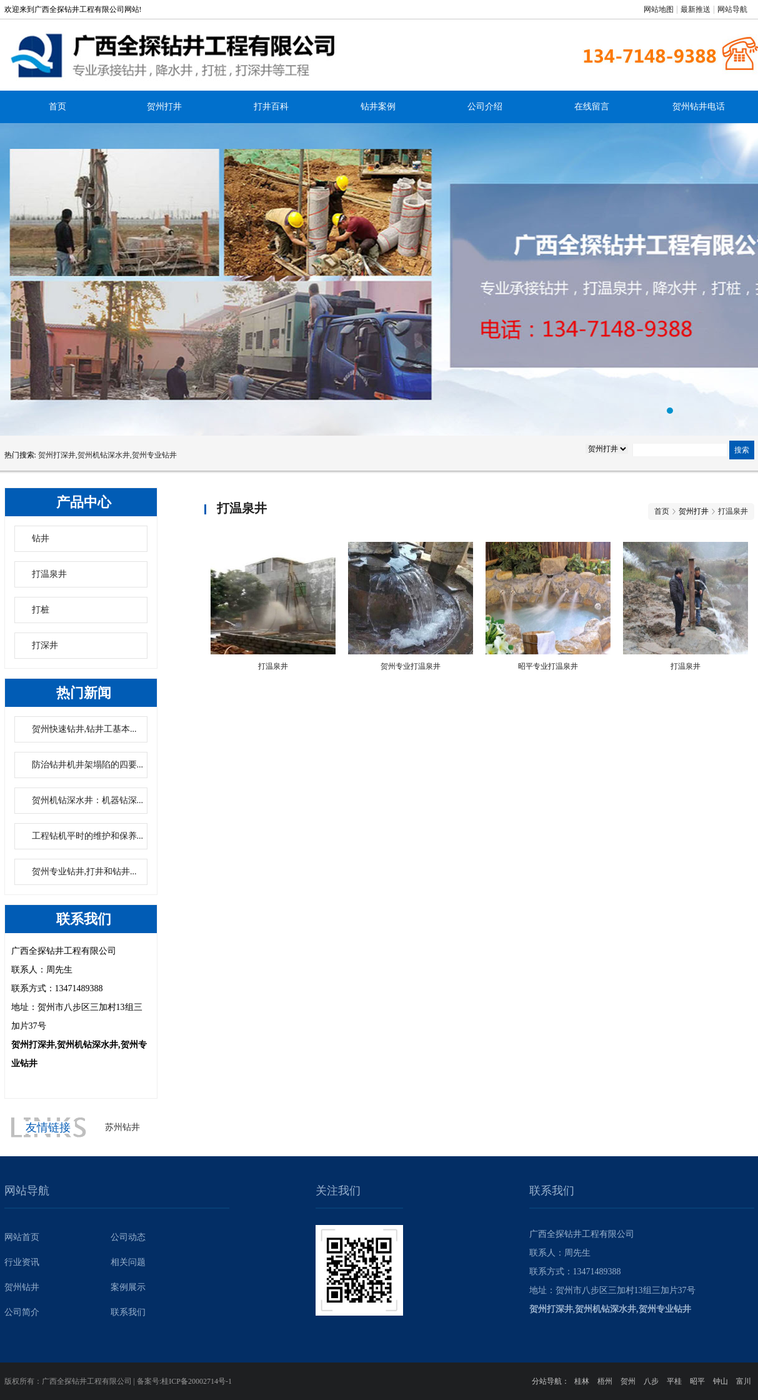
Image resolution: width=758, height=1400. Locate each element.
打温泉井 (49, 574)
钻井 (40, 538)
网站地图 (659, 9)
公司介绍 (484, 106)
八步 (651, 1381)
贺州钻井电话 (698, 106)
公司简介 (21, 1312)
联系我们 (128, 1312)
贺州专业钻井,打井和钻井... (84, 871)
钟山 (720, 1381)
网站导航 (732, 9)
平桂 (674, 1381)
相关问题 (128, 1262)
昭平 (697, 1381)
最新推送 (696, 9)
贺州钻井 (21, 1287)
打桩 (40, 609)
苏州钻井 (122, 1127)
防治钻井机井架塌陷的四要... (88, 764)
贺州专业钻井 (379, 279)
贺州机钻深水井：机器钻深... (88, 800)
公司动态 (128, 1237)
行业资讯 (21, 1262)
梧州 (604, 1381)
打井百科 (271, 106)
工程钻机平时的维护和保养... (88, 836)
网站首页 (21, 1237)
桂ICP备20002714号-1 (196, 1381)
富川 (743, 1381)
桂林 (581, 1381)
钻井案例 (378, 106)
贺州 (628, 1381)
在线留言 (591, 106)
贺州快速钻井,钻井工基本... (84, 729)
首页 (57, 106)
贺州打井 (164, 106)
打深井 (45, 645)
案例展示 (128, 1287)
